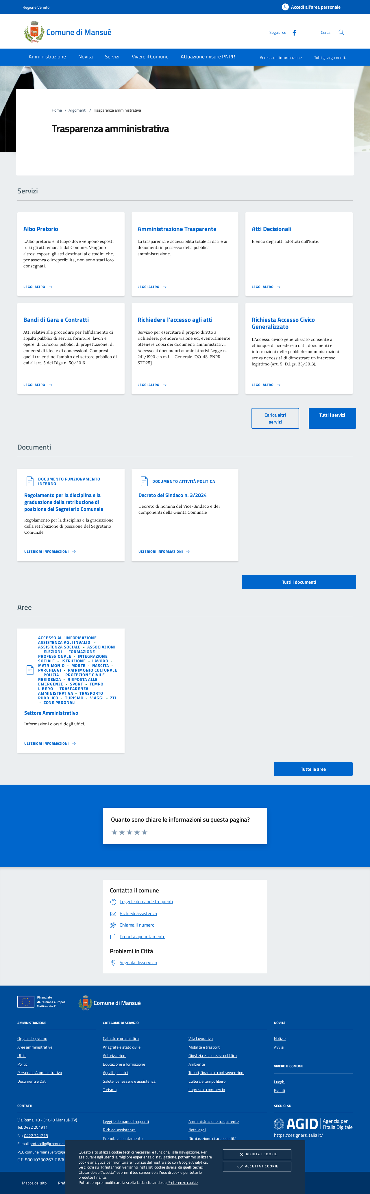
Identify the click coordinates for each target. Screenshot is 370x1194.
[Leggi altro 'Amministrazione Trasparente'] (152, 286)
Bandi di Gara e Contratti (56, 319)
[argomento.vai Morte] (79, 665)
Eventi (279, 1090)
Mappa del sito (34, 1183)
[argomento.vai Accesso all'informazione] (68, 638)
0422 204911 (36, 1127)
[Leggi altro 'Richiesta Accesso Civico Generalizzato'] (266, 384)
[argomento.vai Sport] (77, 684)
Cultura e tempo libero (206, 1081)
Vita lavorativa (200, 1038)
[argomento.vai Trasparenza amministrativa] (63, 690)
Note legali (197, 1130)
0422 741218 (36, 1135)
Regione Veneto (36, 7)
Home (57, 110)
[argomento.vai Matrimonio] (52, 665)
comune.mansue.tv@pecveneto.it (54, 1152)
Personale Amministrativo (39, 1072)
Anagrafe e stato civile (121, 1047)
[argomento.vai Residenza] (50, 679)
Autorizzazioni (114, 1055)
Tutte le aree (313, 769)
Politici (22, 1064)
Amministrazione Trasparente (177, 228)
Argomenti (77, 110)
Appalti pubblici (115, 1072)
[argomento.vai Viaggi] (97, 698)
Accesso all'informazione (281, 57)
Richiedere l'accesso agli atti (175, 319)
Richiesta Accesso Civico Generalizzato (283, 323)
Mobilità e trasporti (204, 1047)
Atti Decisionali (271, 228)
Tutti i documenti (299, 581)
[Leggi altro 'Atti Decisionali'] (266, 286)
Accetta (257, 1166)
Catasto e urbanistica (121, 1038)
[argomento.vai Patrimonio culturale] (92, 670)
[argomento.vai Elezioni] (53, 651)
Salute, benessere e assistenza (129, 1081)
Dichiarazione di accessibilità (212, 1138)
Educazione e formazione (124, 1064)
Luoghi (279, 1082)
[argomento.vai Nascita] (101, 665)
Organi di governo (32, 1038)
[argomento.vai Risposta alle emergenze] (68, 681)
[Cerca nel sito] (341, 32)
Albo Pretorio (40, 228)
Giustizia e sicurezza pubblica (212, 1055)
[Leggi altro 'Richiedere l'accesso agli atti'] (152, 384)
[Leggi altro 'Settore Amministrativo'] (50, 743)
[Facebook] (292, 32)
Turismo (109, 1089)
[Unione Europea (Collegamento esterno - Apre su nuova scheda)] (43, 1003)
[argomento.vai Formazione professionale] (66, 653)
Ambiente (196, 1064)
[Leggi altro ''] (50, 551)
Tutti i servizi (332, 414)
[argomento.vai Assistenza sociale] (60, 647)
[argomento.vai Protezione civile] (85, 675)
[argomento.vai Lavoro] (100, 661)
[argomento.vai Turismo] (75, 698)
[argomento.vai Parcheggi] (50, 670)
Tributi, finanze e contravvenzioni (216, 1072)
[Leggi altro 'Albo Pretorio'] (38, 286)
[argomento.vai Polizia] (52, 675)
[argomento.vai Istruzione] (74, 661)
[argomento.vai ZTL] (113, 698)
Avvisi (279, 1047)
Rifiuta (257, 1154)
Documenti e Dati (32, 1081)
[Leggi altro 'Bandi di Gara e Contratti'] (38, 384)
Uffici (21, 1055)
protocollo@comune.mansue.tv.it (57, 1144)
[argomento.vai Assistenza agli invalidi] (65, 642)
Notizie (280, 1038)
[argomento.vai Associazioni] (101, 647)
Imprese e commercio (206, 1089)
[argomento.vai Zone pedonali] (60, 702)
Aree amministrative (34, 1047)
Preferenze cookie (182, 1182)
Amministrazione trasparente (213, 1121)
